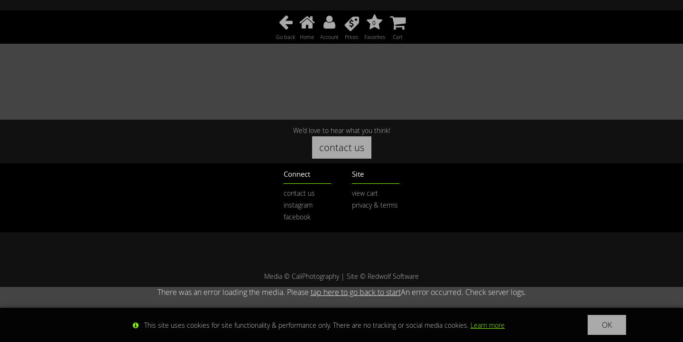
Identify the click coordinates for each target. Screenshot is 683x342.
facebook (297, 216)
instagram (298, 204)
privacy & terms (375, 204)
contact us (341, 147)
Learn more (488, 325)
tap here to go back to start (356, 292)
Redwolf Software (393, 276)
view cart (365, 193)
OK (607, 325)
